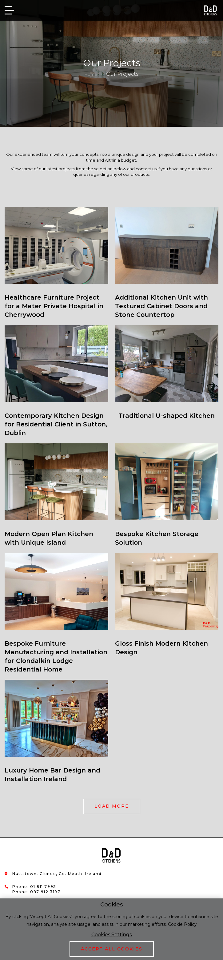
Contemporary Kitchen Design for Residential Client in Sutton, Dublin (56, 424)
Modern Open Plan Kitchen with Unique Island (49, 538)
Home (91, 74)
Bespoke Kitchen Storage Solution (156, 538)
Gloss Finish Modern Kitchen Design (161, 648)
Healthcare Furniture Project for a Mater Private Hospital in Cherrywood (54, 306)
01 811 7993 (43, 886)
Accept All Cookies (111, 949)
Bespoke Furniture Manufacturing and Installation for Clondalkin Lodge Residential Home (56, 656)
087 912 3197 (45, 891)
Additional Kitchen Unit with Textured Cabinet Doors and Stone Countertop (161, 306)
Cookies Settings (111, 935)
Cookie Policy (182, 924)
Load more (111, 806)
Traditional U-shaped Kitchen (166, 415)
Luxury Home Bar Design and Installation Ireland (52, 775)
